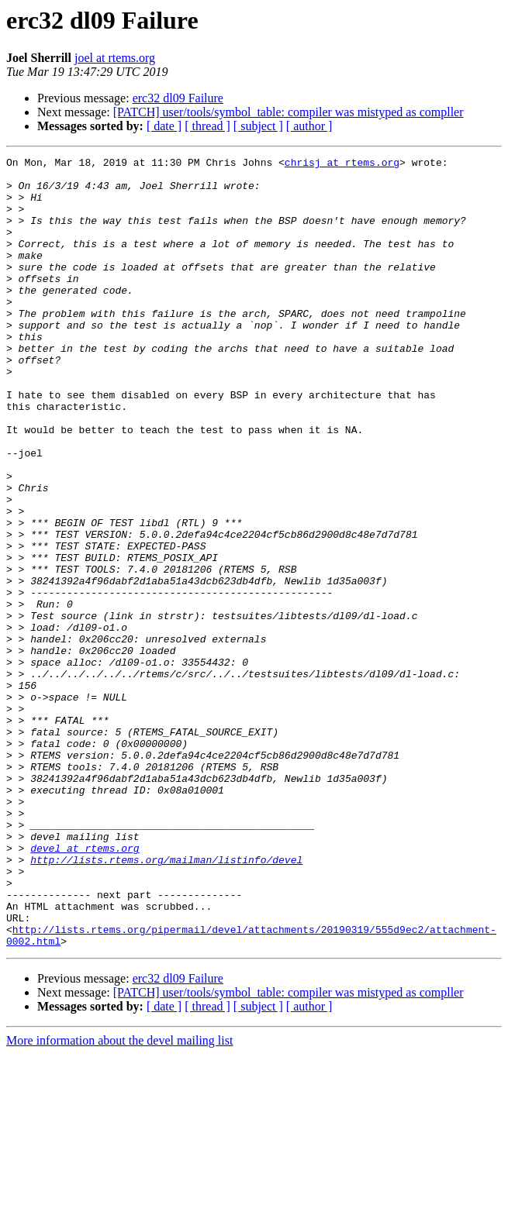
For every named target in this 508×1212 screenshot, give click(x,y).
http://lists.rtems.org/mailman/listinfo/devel (166, 1001)
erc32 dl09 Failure (178, 98)
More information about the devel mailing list (119, 1198)
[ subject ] (258, 126)
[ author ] (309, 126)
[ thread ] (207, 126)
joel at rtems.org (114, 57)
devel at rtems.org (84, 987)
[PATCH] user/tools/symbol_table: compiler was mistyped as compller (288, 112)
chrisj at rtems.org (342, 164)
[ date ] (164, 126)
